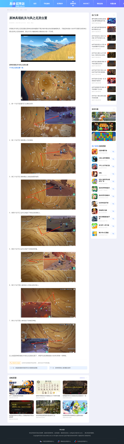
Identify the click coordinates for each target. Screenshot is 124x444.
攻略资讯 (73, 3)
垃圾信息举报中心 (81, 441)
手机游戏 (47, 3)
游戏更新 (102, 146)
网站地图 (62, 429)
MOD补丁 (86, 3)
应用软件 (60, 3)
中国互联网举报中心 (46, 441)
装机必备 (100, 3)
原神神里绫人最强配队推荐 (60, 368)
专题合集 (113, 3)
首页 (34, 3)
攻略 (21, 9)
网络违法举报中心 (64, 441)
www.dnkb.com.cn (48, 435)
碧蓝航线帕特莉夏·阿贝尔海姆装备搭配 (23, 368)
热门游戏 (95, 146)
